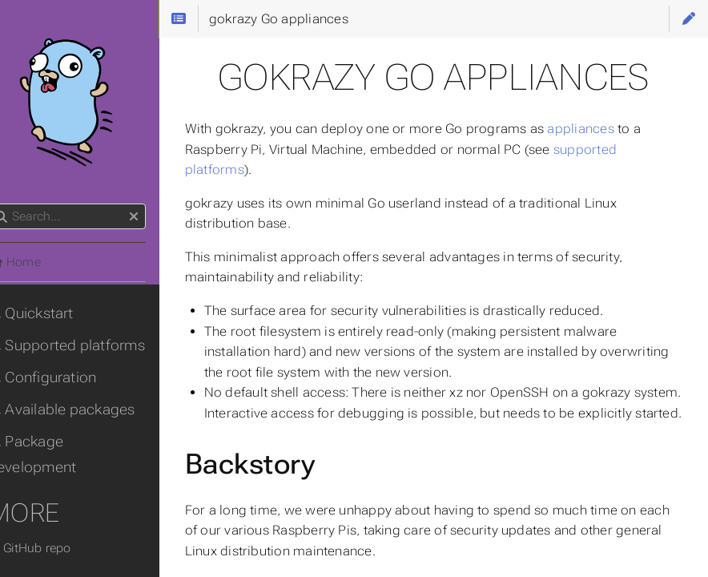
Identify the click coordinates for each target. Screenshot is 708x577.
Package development (57, 454)
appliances (606, 128)
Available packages (86, 409)
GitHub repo (54, 548)
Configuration (67, 377)
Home (39, 262)
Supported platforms (91, 345)
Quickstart (56, 313)
